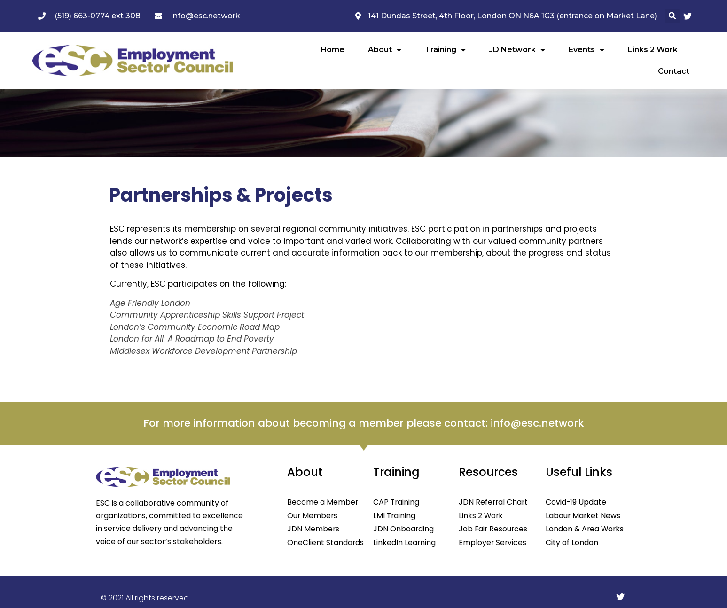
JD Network (517, 49)
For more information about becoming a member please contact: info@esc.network (363, 423)
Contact (673, 71)
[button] (672, 16)
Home (332, 49)
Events (586, 49)
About (384, 49)
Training (445, 49)
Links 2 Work (653, 49)
